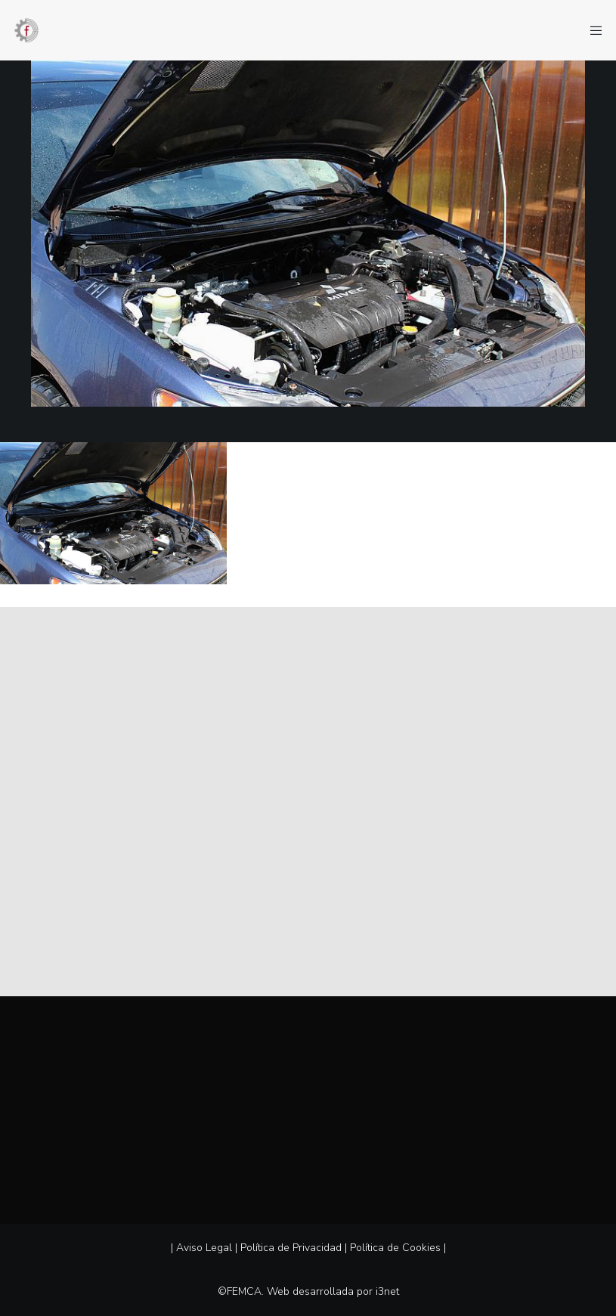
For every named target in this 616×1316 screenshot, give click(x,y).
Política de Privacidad (291, 1247)
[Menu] (591, 30)
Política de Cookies (395, 1247)
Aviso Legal (204, 1247)
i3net (387, 1291)
